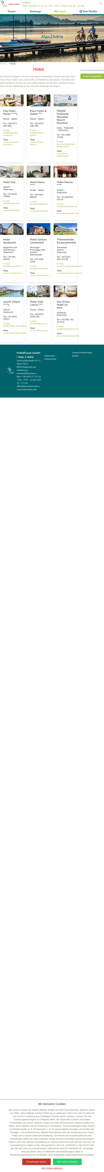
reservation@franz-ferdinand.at (66, 145)
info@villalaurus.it (39, 323)
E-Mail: (6, 130)
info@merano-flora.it (37, 134)
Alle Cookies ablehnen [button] (52, 1168)
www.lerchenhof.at (39, 275)
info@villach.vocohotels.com (17, 326)
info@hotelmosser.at (67, 206)
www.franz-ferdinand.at (63, 154)
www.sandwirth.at (12, 273)
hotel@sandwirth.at (13, 266)
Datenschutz (50, 359)
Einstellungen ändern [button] (37, 1162)
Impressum (49, 355)
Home (3, 63)
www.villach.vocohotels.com (17, 333)
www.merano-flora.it (37, 143)
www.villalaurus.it (39, 330)
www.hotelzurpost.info (68, 335)
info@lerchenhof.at (39, 268)
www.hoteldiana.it (39, 211)
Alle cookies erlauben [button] (67, 1162)
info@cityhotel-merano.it (10, 134)
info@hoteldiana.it (39, 204)
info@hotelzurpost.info (68, 329)
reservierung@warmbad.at (70, 266)
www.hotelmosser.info (68, 213)
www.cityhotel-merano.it (10, 143)
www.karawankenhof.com (69, 273)
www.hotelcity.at (11, 210)
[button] (100, 3)
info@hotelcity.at (11, 203)
